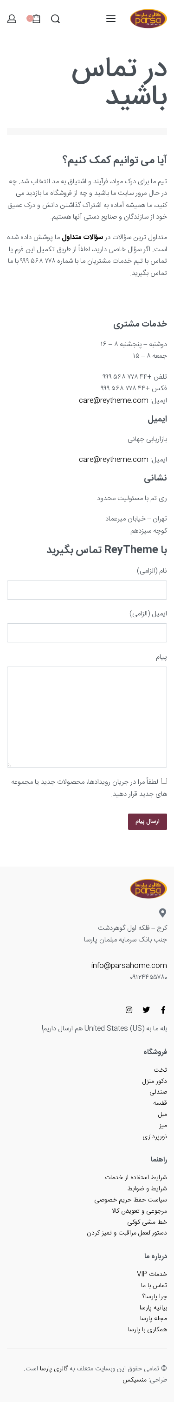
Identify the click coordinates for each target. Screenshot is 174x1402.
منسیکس (134, 1380)
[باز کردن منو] (111, 18)
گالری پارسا (54, 1369)
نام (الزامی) (152, 571)
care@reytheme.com (113, 401)
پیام (161, 657)
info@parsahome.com (129, 966)
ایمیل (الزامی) (148, 614)
